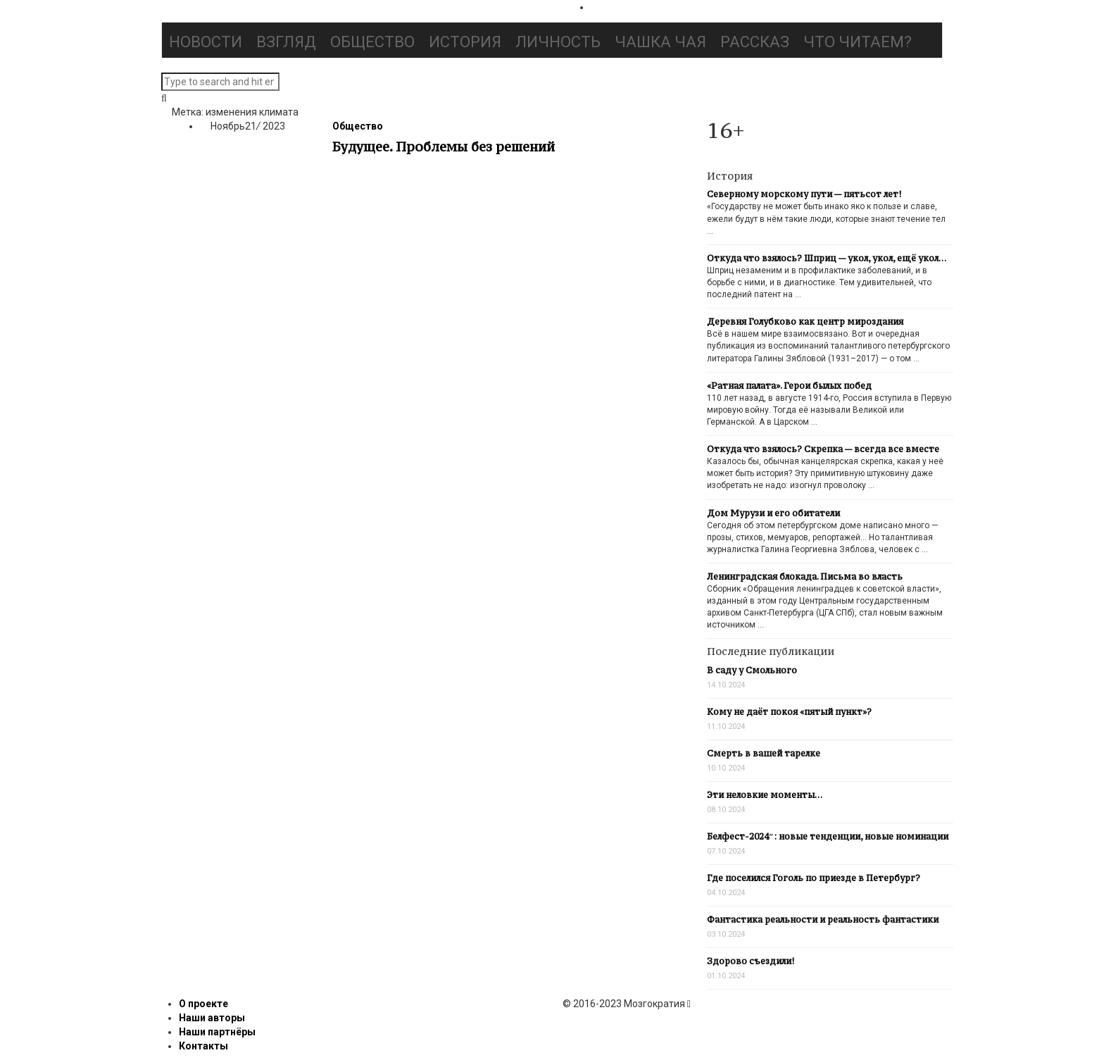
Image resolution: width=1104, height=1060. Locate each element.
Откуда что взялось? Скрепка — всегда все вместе (823, 449)
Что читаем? (857, 42)
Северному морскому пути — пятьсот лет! (804, 194)
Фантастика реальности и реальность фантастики (823, 919)
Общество (372, 42)
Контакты (203, 1046)
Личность (558, 42)
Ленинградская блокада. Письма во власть (805, 576)
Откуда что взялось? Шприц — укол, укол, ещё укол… (826, 258)
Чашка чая (660, 42)
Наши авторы (212, 1017)
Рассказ (754, 42)
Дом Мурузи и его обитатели (773, 513)
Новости (205, 42)
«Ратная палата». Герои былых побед (789, 385)
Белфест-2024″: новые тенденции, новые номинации (827, 836)
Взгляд (286, 42)
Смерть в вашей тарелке (763, 753)
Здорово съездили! (750, 961)
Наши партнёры (217, 1031)
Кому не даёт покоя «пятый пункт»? (789, 711)
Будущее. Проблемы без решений (443, 146)
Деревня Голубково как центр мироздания (805, 321)
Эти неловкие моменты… (764, 795)
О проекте (203, 1003)
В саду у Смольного (752, 670)
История (465, 42)
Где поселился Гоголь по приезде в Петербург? (813, 878)
